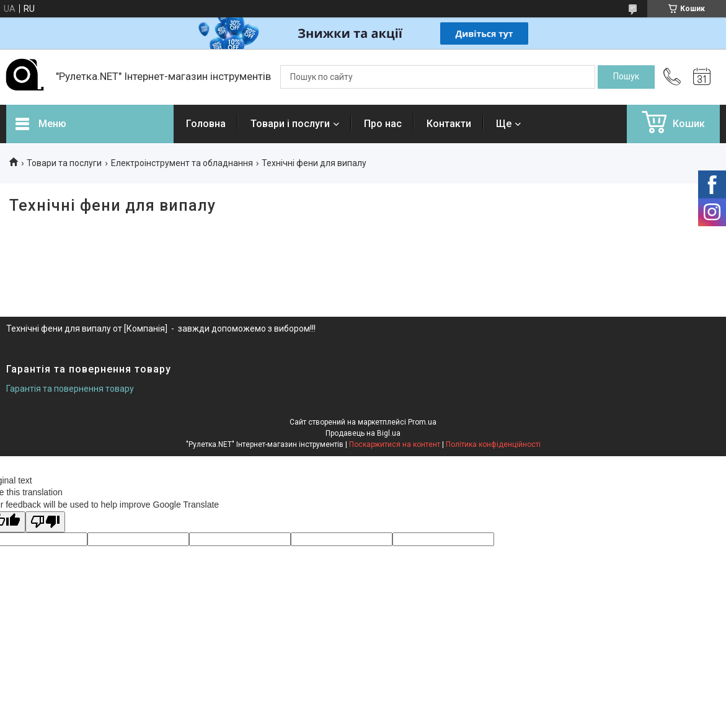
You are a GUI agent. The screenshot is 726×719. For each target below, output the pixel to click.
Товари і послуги (290, 124)
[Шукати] (626, 77)
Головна (206, 124)
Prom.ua (422, 422)
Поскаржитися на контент (394, 444)
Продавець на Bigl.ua (363, 433)
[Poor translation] (45, 522)
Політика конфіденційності (493, 444)
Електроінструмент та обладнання (182, 163)
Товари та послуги (64, 163)
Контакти (449, 124)
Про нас (383, 124)
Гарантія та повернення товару (70, 389)
